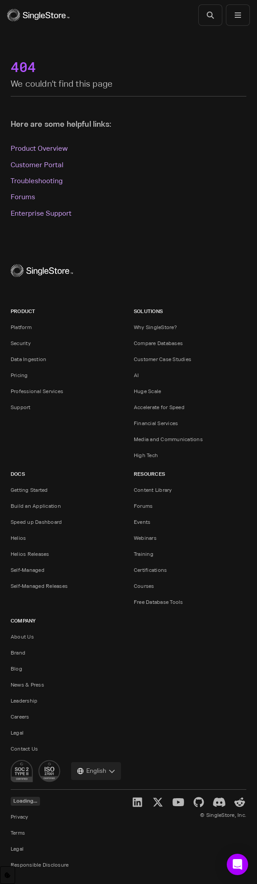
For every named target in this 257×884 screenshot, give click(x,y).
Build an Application (36, 505)
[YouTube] (178, 802)
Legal (17, 732)
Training (143, 553)
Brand (18, 652)
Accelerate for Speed (159, 407)
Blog (16, 668)
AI (136, 375)
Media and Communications (168, 439)
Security (21, 343)
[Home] (38, 15)
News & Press (27, 684)
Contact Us (24, 748)
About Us (22, 636)
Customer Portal (37, 165)
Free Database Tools (158, 602)
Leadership (24, 700)
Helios (18, 537)
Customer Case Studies (162, 359)
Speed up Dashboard (36, 521)
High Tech (146, 455)
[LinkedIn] (137, 802)
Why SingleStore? (155, 327)
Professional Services (37, 391)
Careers (20, 716)
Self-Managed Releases (39, 586)
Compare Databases (158, 343)
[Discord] (219, 802)
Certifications (150, 570)
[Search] (210, 15)
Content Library (153, 489)
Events (142, 521)
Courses (144, 586)
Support (21, 407)
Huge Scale (147, 391)
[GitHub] (198, 802)
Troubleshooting (37, 181)
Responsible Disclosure (39, 864)
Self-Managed (27, 570)
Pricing (19, 375)
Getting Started (29, 489)
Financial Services (156, 423)
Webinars (145, 537)
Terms (18, 832)
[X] (158, 802)
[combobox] (96, 771)
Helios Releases (30, 553)
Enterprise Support (41, 213)
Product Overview (39, 148)
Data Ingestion (28, 359)
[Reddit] (239, 802)
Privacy (19, 816)
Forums (23, 197)
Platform (21, 327)
